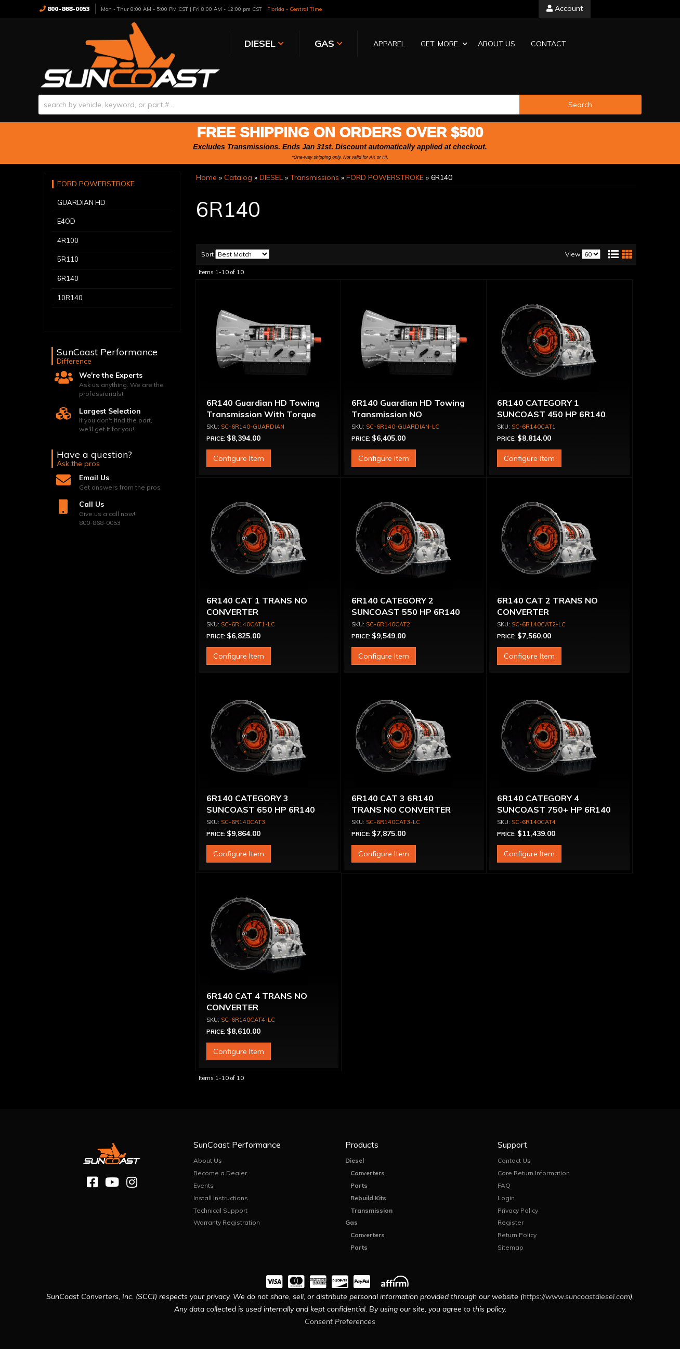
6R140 (68, 257)
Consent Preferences (340, 1300)
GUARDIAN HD (81, 181)
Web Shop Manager (444, 1341)
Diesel (354, 1140)
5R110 (68, 238)
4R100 (68, 219)
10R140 (70, 277)
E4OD (66, 200)
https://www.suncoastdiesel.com (576, 1276)
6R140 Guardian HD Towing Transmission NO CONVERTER (408, 393)
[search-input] (278, 84)
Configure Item (238, 437)
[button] (378, 44)
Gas (351, 1201)
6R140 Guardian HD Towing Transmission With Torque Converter (263, 393)
